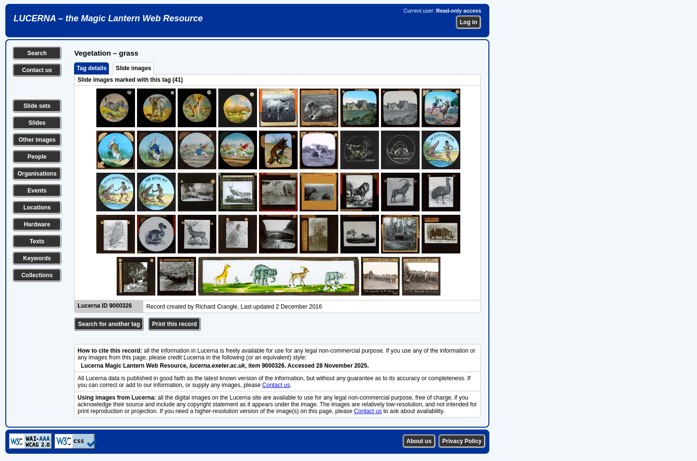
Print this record (174, 324)
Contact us (37, 70)
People (37, 156)
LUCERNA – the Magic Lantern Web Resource (108, 18)
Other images (37, 139)
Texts (37, 241)
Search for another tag (109, 324)
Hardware (37, 224)
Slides (37, 122)
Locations (37, 207)
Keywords (37, 258)
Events (37, 190)
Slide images (133, 68)
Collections (37, 275)
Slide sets (36, 106)
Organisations (37, 173)
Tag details (91, 68)
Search (36, 53)
